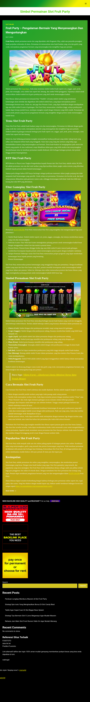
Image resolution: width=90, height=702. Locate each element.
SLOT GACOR (74, 473)
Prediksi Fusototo (9, 646)
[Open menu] (86, 3)
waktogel (5, 660)
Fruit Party (25, 89)
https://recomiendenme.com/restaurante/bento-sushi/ (34, 486)
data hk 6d (6, 643)
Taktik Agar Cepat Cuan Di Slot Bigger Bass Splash (24, 610)
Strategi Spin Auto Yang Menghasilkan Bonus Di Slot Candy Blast (30, 604)
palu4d (2, 678)
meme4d (22, 670)
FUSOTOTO (6, 641)
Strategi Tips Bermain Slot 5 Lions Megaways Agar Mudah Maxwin (30, 616)
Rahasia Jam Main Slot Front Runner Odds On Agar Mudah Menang (31, 621)
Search (5, 582)
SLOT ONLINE (10, 24)
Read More (11, 491)
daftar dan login (19, 652)
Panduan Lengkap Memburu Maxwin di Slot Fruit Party (26, 599)
